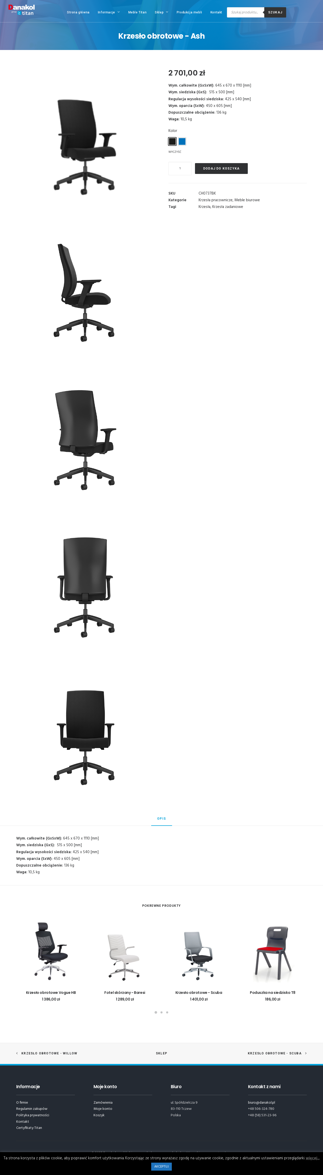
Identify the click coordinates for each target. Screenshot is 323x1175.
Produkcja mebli (189, 12)
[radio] (172, 141)
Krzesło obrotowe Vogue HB (51, 992)
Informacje (109, 12)
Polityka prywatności (32, 1115)
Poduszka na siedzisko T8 (272, 992)
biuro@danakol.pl (261, 1103)
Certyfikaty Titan (29, 1128)
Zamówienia (103, 1103)
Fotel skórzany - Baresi (124, 992)
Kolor (172, 131)
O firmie (22, 1103)
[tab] (161, 821)
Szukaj (275, 12)
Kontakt (216, 12)
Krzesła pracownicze (216, 200)
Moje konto (103, 1109)
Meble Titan (137, 12)
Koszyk (99, 1115)
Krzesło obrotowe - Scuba (198, 992)
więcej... (313, 1158)
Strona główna (78, 12)
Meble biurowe (247, 200)
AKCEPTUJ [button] (161, 1166)
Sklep (161, 12)
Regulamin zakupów (31, 1109)
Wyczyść (174, 152)
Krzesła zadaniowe (227, 207)
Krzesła (204, 207)
